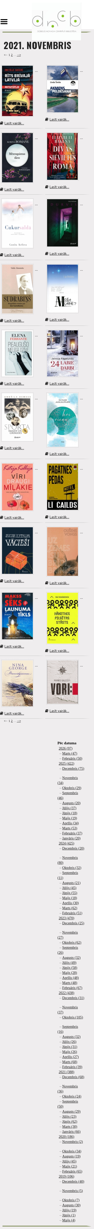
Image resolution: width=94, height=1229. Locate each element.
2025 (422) (66, 763)
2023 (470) (66, 918)
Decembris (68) (73, 1077)
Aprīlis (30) (70, 903)
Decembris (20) (73, 848)
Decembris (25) (73, 923)
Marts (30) (69, 1127)
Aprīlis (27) (70, 1057)
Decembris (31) (73, 998)
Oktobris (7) (70, 1200)
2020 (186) (66, 1137)
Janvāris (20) (71, 838)
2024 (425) (66, 843)
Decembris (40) (73, 1181)
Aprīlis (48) (70, 978)
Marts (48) (69, 983)
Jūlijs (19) (69, 1210)
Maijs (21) (69, 1166)
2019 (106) (66, 1176)
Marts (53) (69, 828)
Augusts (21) (71, 883)
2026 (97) (65, 748)
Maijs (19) (69, 818)
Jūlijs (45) (69, 888)
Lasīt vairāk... (12, 123)
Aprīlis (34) (70, 823)
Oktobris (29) (71, 788)
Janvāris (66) (71, 1132)
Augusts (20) (71, 803)
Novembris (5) (72, 1191)
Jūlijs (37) (69, 808)
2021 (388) (66, 1072)
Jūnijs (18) (69, 813)
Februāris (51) (72, 913)
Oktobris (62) (71, 942)
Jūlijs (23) (69, 1116)
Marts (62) (69, 908)
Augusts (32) (71, 958)
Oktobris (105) (72, 1017)
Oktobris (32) (71, 868)
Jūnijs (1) (68, 1215)
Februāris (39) (72, 1067)
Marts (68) (69, 1062)
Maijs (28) (69, 973)
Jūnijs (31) (69, 1047)
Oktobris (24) (71, 1096)
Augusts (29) (71, 1111)
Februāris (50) (72, 758)
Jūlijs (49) (69, 963)
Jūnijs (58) (69, 968)
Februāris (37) (72, 833)
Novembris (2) (72, 1142)
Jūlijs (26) (69, 1042)
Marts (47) (69, 753)
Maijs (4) (68, 1220)
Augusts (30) (71, 1205)
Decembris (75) (73, 768)
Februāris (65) (72, 1171)
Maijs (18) (69, 898)
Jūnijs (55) (69, 893)
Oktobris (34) (71, 1151)
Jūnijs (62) (69, 1121)
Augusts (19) (71, 1156)
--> (19, 55)
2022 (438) (66, 993)
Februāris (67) (72, 988)
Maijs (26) (69, 1052)
